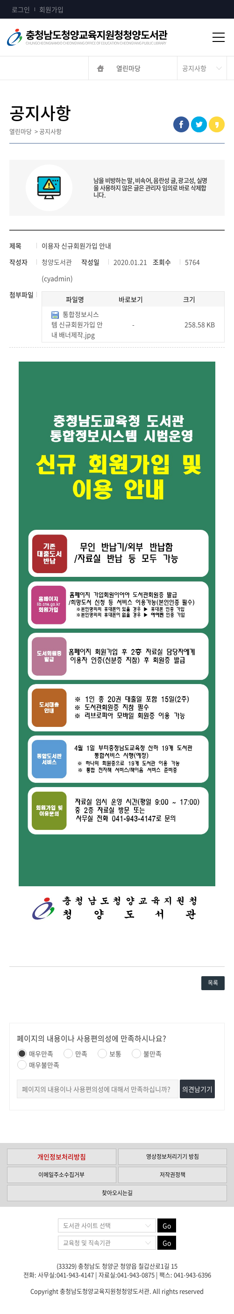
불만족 (147, 1053)
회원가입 (51, 9)
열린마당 (128, 68)
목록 (213, 983)
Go (167, 1225)
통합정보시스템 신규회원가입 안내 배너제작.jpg (77, 324)
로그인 (21, 9)
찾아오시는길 (117, 1193)
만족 (75, 1053)
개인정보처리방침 (61, 1156)
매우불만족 (38, 1064)
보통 (109, 1053)
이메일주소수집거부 (61, 1174)
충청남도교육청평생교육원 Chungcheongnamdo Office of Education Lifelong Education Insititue (103, 37)
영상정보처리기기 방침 (172, 1156)
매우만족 (35, 1053)
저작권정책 (172, 1174)
